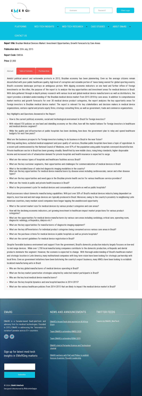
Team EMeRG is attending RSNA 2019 (65, 338)
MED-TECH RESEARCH (72, 26)
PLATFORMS (20, 26)
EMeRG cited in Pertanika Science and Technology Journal (70, 347)
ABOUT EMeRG (119, 26)
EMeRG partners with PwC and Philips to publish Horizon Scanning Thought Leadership (69, 356)
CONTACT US (21, 35)
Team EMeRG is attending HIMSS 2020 (65, 331)
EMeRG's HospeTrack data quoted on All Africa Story (69, 323)
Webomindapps (30, 388)
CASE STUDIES (98, 26)
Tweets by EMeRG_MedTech (107, 321)
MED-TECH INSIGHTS (44, 26)
